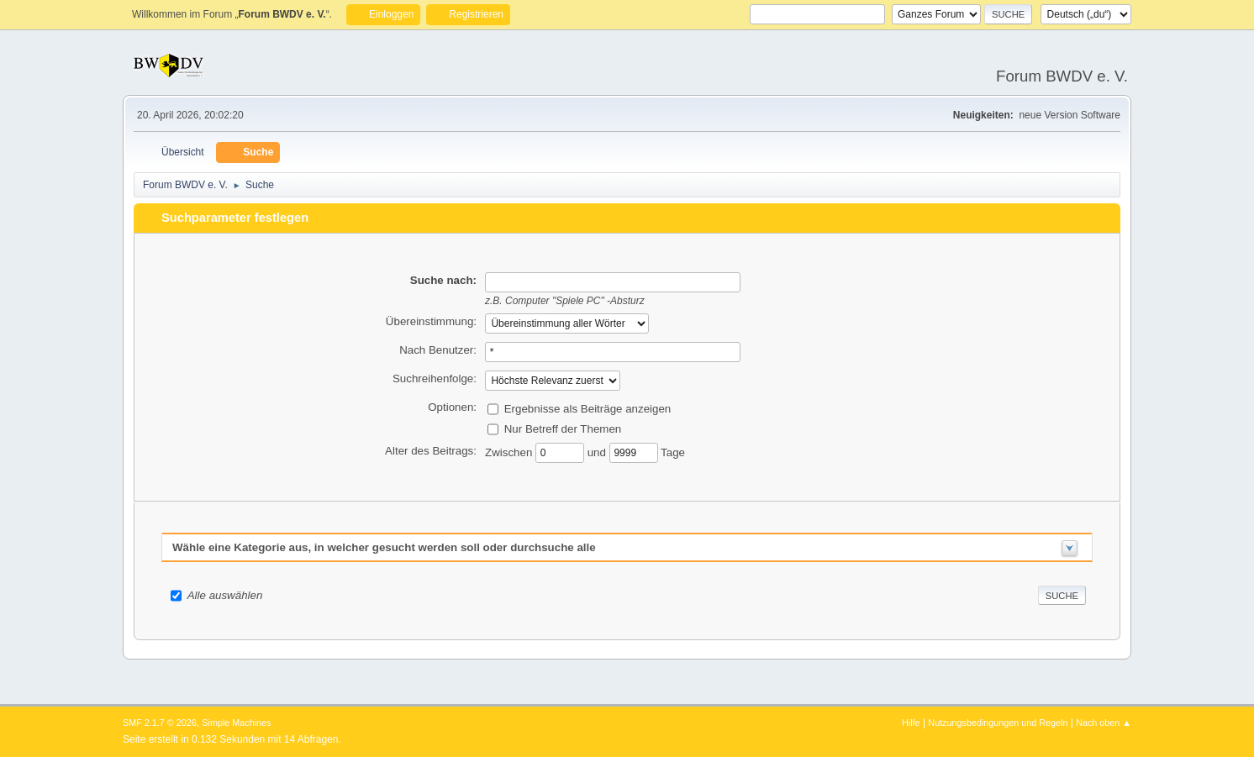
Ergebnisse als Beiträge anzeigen (588, 408)
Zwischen (510, 451)
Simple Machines (236, 723)
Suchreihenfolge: (435, 378)
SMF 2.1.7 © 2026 (160, 723)
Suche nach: (443, 280)
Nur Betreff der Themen (563, 428)
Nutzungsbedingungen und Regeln (997, 723)
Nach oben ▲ (1103, 723)
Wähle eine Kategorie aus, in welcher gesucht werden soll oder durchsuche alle (384, 547)
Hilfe (911, 723)
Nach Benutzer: (438, 350)
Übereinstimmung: (431, 321)
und (598, 451)
